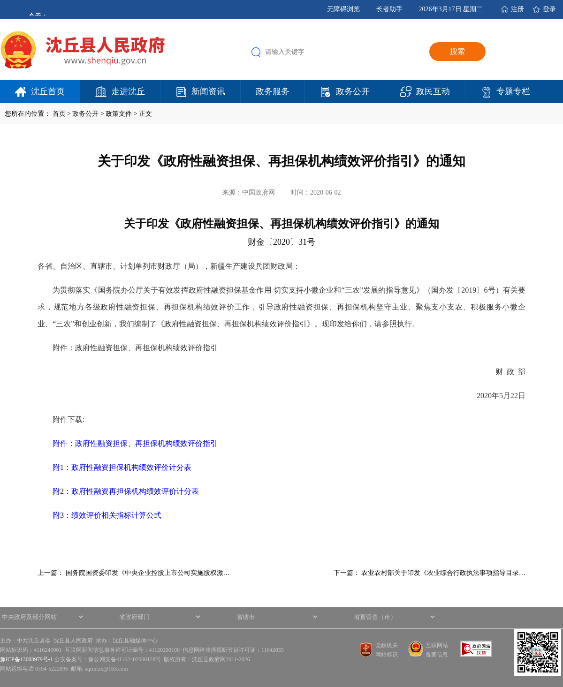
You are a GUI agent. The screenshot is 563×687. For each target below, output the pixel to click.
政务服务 (272, 91)
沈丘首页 (48, 91)
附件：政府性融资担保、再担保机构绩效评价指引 (135, 443)
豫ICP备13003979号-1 (26, 659)
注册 (517, 9)
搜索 (457, 51)
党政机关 (386, 645)
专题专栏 (513, 91)
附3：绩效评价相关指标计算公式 (107, 515)
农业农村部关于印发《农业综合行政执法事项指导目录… (443, 572)
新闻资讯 (208, 91)
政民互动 (433, 91)
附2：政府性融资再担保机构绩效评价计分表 (126, 491)
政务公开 (353, 91)
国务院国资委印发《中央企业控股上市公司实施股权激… (148, 572)
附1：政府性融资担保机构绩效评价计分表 (122, 467)
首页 (59, 113)
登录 (549, 9)
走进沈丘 (128, 91)
